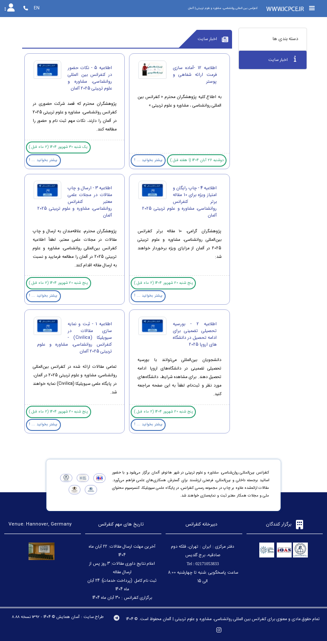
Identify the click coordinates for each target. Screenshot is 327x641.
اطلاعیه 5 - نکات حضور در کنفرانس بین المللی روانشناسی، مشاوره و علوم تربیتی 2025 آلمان (90, 78)
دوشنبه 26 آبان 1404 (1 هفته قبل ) (197, 160)
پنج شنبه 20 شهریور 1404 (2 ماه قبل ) (163, 283)
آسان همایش (68, 617)
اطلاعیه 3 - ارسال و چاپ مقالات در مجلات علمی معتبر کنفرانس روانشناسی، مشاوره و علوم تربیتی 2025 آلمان (74, 202)
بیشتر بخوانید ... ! (148, 160)
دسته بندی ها (285, 39)
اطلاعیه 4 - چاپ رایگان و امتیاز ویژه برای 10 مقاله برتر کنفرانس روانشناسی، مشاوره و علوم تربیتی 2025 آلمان (179, 202)
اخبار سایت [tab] (282, 59)
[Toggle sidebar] (312, 8)
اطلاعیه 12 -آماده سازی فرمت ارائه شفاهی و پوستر (195, 74)
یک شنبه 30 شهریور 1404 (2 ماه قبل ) (58, 147)
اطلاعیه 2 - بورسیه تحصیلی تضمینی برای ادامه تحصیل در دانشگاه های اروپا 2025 (195, 334)
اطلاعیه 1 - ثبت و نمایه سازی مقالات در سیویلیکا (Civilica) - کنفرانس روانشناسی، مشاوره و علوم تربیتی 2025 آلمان (74, 337)
